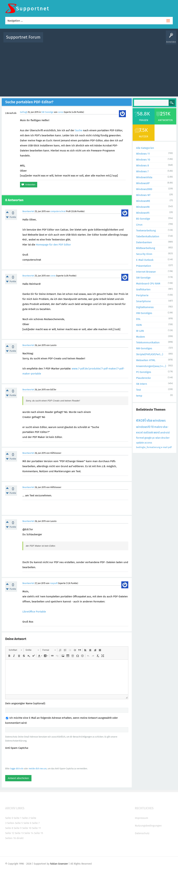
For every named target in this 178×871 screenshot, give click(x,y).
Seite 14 (28, 833)
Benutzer (134, 39)
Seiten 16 (10, 838)
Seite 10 (26, 828)
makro (158, 427)
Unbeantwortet (95, 39)
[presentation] (31, 758)
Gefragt (23, 112)
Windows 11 (143, 153)
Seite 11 (36, 828)
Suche (78, 130)
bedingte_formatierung (148, 447)
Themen (109, 39)
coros (60, 112)
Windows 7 (142, 171)
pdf (170, 447)
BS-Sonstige (143, 218)
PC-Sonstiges (143, 372)
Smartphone (143, 301)
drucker (165, 437)
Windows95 (142, 212)
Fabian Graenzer (59, 863)
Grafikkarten (143, 289)
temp (139, 395)
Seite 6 (27, 823)
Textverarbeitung (146, 230)
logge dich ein (16, 768)
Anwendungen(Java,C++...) (151, 366)
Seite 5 (19, 823)
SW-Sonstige (47, 112)
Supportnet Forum (23, 37)
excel (141, 420)
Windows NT (143, 195)
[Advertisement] (89, 68)
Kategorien (121, 39)
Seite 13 (19, 833)
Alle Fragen (68, 39)
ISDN (139, 324)
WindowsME (143, 201)
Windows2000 (144, 189)
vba (149, 420)
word (156, 432)
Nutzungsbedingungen (148, 825)
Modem (140, 336)
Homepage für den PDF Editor (53, 244)
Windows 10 (143, 159)
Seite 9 (18, 828)
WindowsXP (143, 183)
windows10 (143, 427)
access (148, 442)
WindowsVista (144, 177)
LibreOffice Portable (34, 611)
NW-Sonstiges (144, 348)
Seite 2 (26, 818)
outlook (148, 432)
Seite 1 (17, 818)
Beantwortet (28, 211)
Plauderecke (143, 378)
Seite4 (10, 823)
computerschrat (58, 211)
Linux (139, 224)
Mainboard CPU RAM (148, 283)
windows (159, 420)
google (148, 437)
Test (138, 389)
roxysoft (54, 583)
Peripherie (142, 295)
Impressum (141, 818)
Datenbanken (144, 242)
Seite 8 (9, 828)
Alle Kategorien (145, 148)
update (140, 442)
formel (140, 437)
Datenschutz (142, 833)
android (165, 432)
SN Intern (141, 383)
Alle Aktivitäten (53, 39)
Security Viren (144, 254)
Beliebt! (81, 39)
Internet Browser (146, 271)
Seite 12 (9, 833)
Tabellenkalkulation (147, 236)
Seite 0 (9, 818)
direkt (20, 838)
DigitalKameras (145, 307)
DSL (138, 319)
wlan (158, 437)
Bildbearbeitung (145, 248)
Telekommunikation (148, 342)
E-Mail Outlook (144, 259)
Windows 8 (142, 165)
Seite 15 (38, 833)
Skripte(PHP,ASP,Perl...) (149, 354)
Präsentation (143, 265)
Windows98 (142, 206)
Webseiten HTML (145, 360)
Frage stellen (147, 39)
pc (153, 437)
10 (152, 427)
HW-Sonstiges (144, 313)
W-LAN (140, 330)
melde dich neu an (38, 768)
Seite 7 (36, 823)
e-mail (164, 447)
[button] (15, 650)
